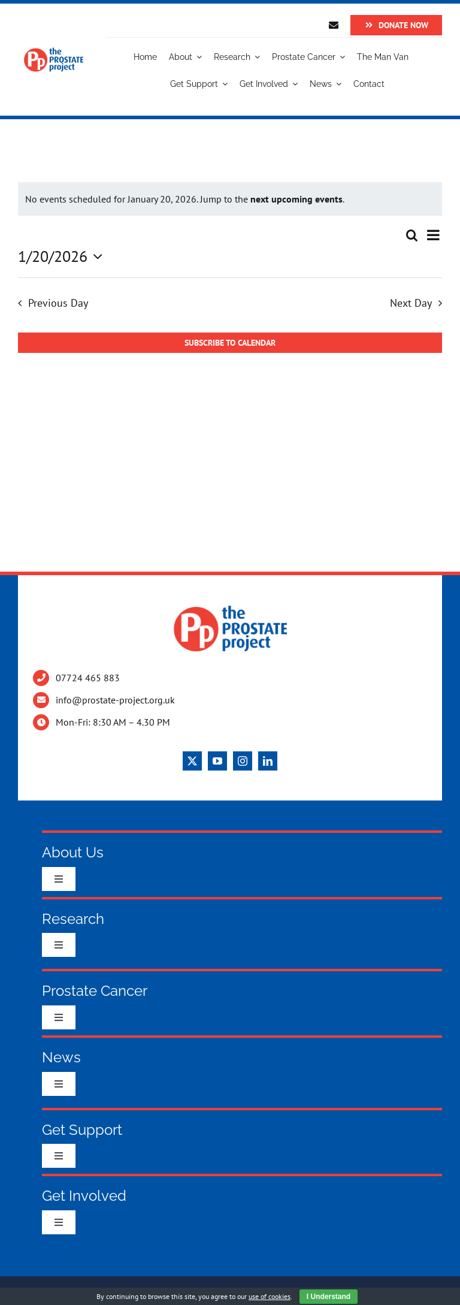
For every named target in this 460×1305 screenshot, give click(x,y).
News (61, 1057)
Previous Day (58, 303)
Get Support (82, 1129)
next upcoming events (296, 199)
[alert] (230, 199)
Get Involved (84, 1195)
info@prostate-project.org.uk (115, 700)
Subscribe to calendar (230, 343)
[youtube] (217, 761)
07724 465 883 (88, 678)
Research (73, 919)
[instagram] (242, 761)
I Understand (328, 1296)
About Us (73, 852)
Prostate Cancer (94, 990)
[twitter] (192, 761)
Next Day (411, 303)
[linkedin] (267, 761)
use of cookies (269, 1296)
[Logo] (53, 52)
